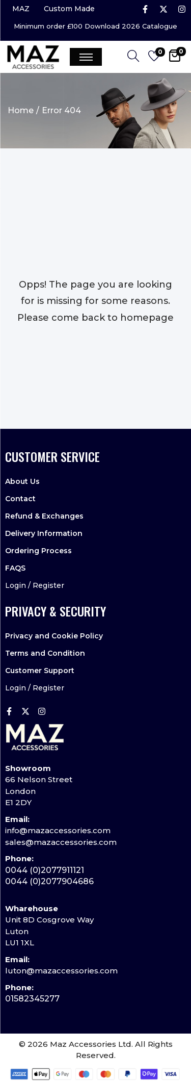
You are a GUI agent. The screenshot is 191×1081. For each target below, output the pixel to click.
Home (21, 110)
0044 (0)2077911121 (44, 870)
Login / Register (34, 585)
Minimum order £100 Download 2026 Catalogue (95, 26)
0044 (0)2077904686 (49, 881)
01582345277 (32, 998)
